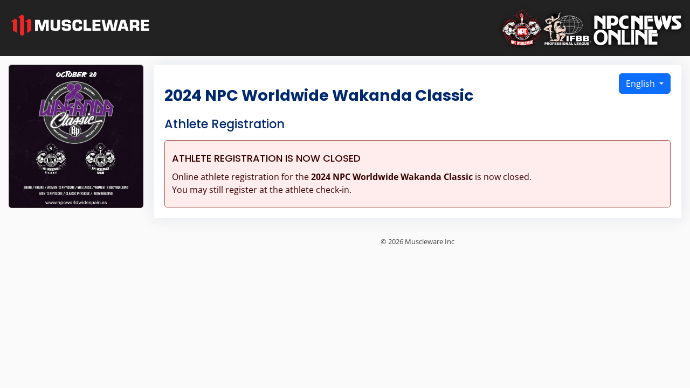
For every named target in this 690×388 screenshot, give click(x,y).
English (641, 83)
